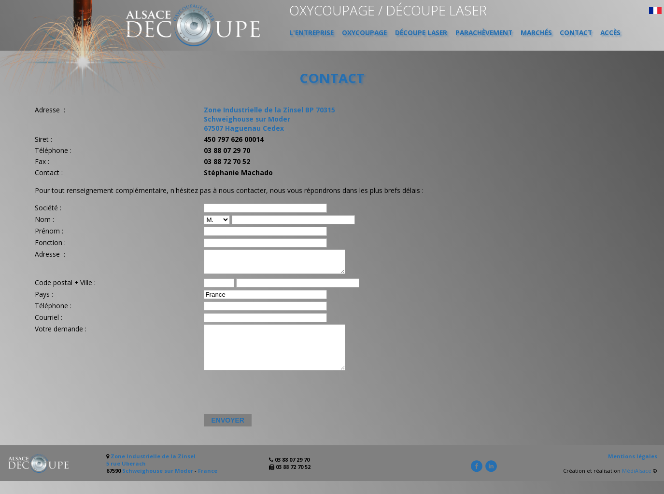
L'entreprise (311, 32)
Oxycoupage (364, 32)
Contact (576, 32)
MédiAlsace (636, 483)
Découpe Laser (421, 32)
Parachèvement (483, 32)
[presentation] (275, 406)
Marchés (536, 32)
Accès (610, 32)
